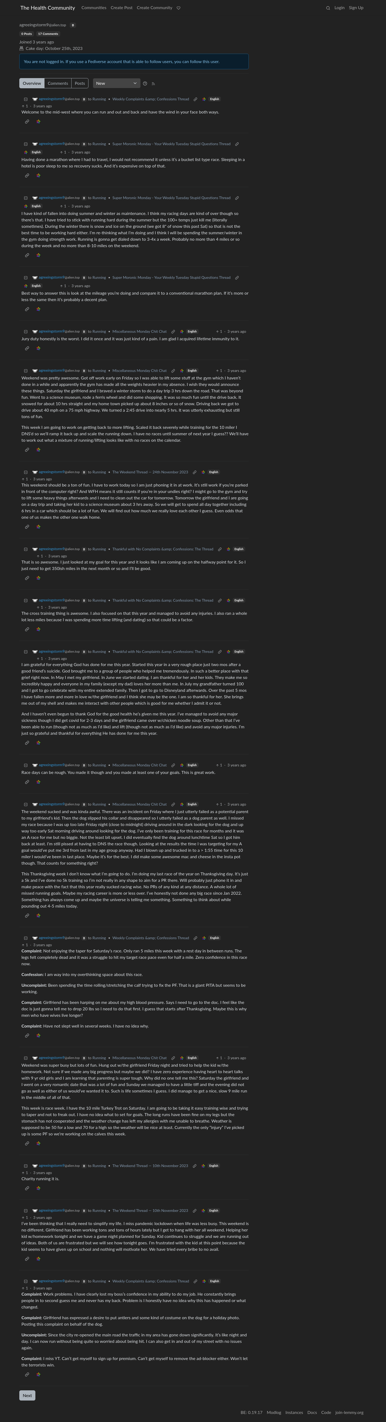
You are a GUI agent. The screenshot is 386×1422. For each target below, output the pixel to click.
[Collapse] (25, 99)
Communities (93, 7)
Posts (80, 83)
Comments (58, 83)
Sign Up (356, 7)
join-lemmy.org (349, 1412)
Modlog (274, 1412)
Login (340, 7)
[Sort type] (117, 83)
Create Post (122, 7)
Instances (294, 1412)
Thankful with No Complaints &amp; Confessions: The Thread (163, 549)
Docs (312, 1412)
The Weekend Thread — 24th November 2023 (150, 472)
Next (27, 1395)
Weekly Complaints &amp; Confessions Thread (151, 99)
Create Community (154, 7)
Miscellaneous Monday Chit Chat (140, 331)
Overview (32, 83)
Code (326, 1412)
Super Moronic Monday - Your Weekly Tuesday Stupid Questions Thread (172, 143)
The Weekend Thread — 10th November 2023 (150, 1165)
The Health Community (47, 7)
